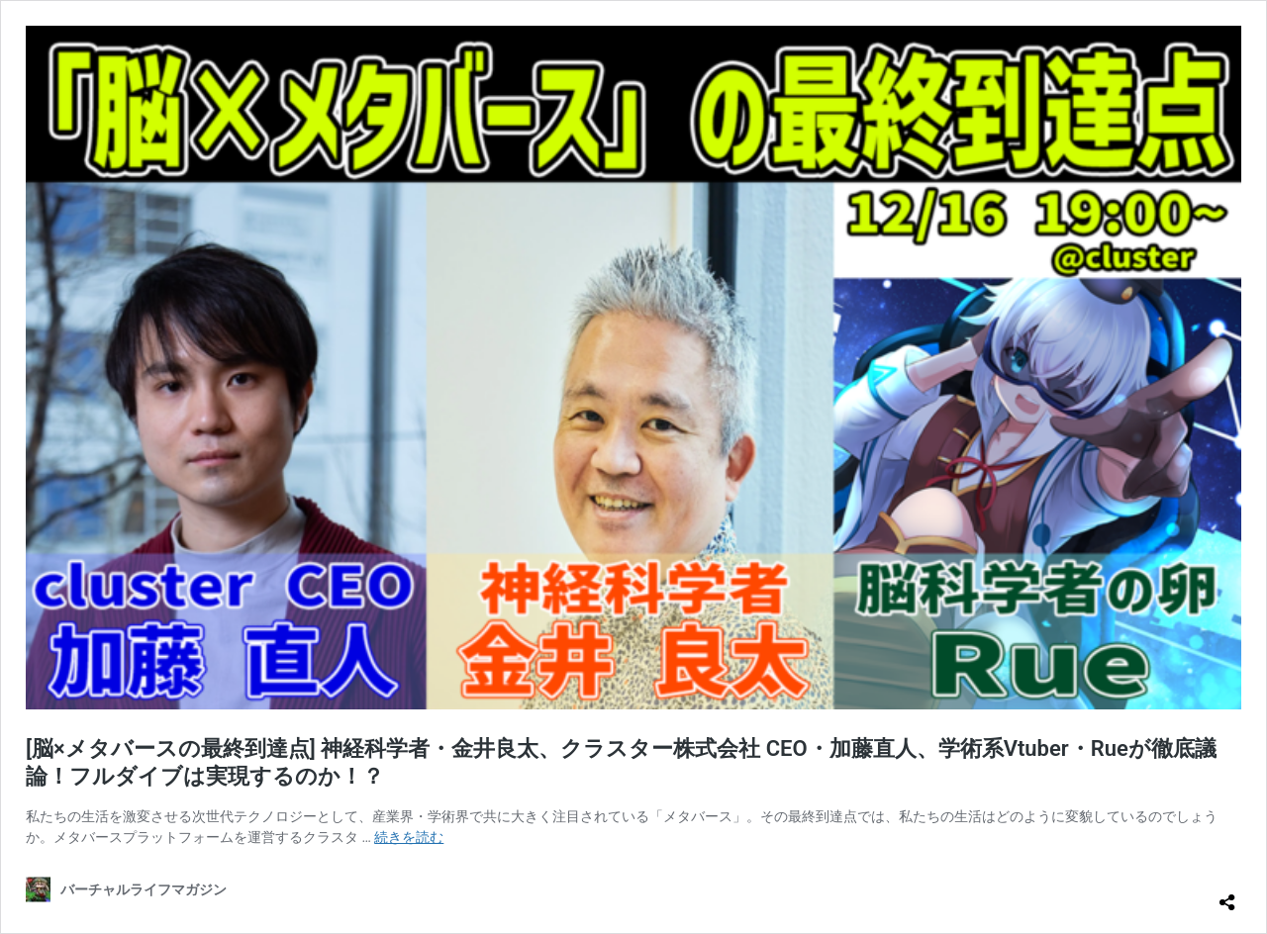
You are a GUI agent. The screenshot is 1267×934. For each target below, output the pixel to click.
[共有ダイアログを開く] (1227, 894)
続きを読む (408, 837)
